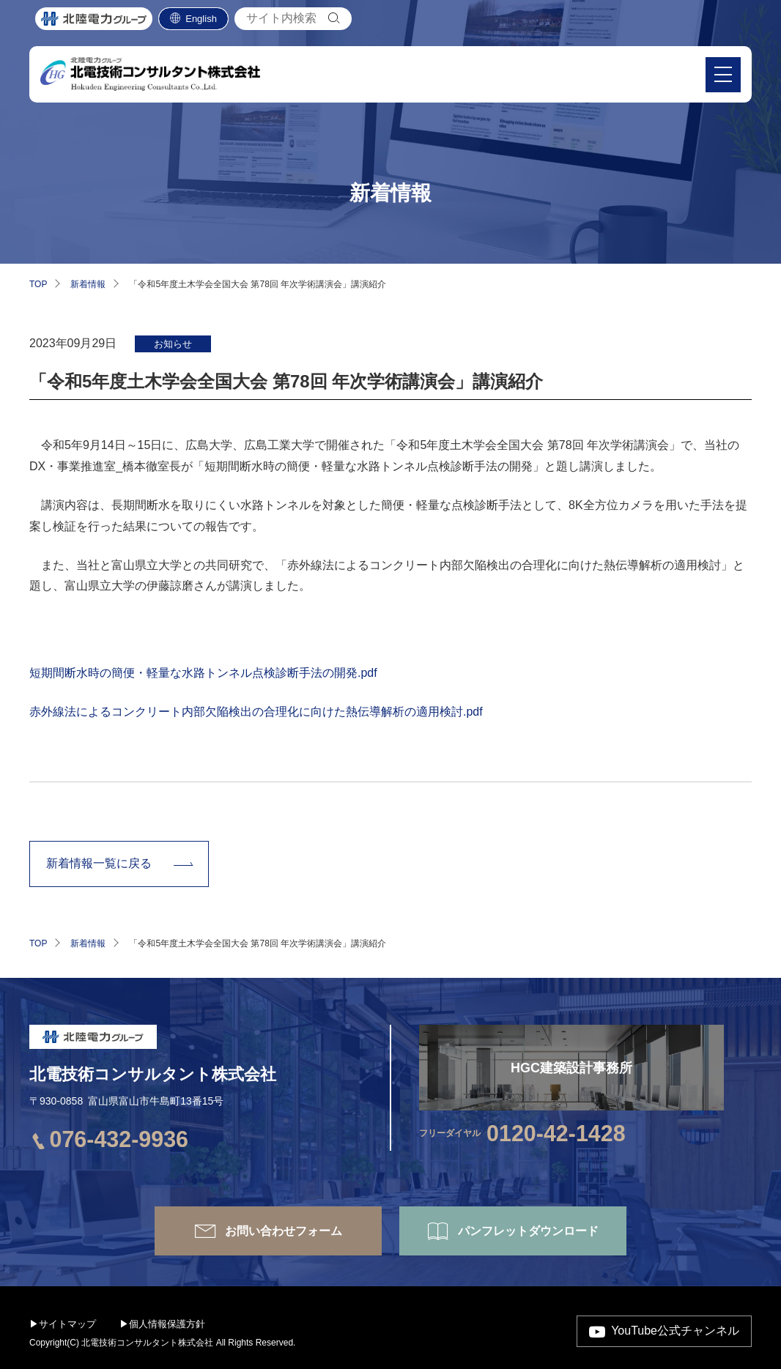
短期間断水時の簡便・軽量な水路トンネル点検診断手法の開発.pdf (203, 673)
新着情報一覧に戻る (99, 863)
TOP (38, 284)
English (201, 22)
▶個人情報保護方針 (162, 1323)
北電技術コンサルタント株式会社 (152, 1074)
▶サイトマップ (62, 1323)
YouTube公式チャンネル (675, 1330)
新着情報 (88, 284)
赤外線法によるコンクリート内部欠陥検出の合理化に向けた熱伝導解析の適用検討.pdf (256, 711)
